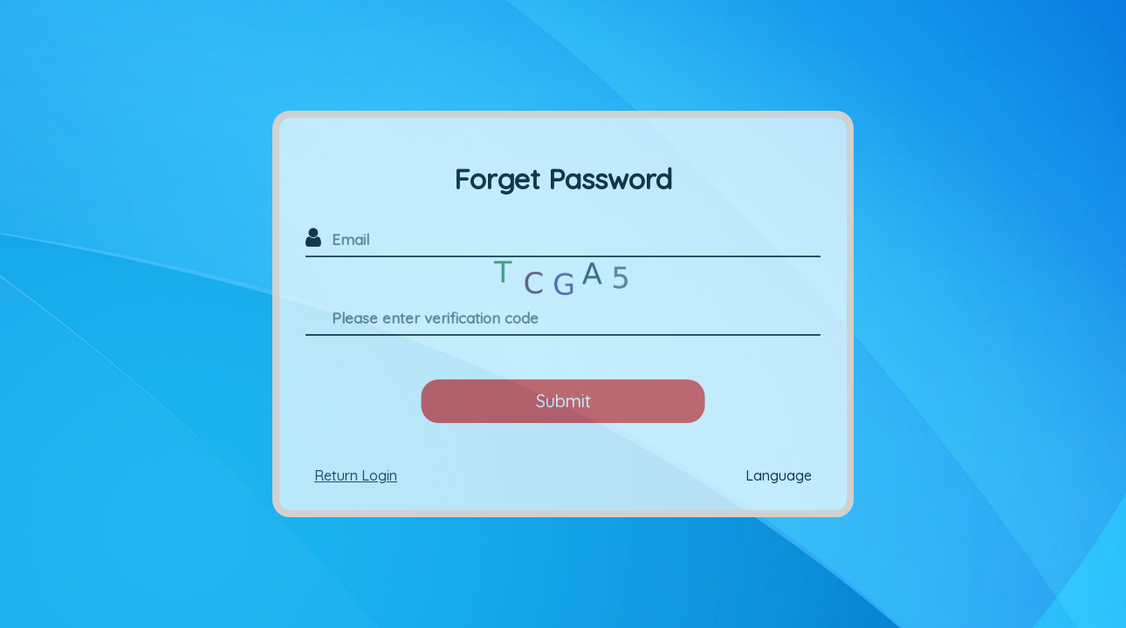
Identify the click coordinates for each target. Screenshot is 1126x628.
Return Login (355, 475)
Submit (563, 401)
